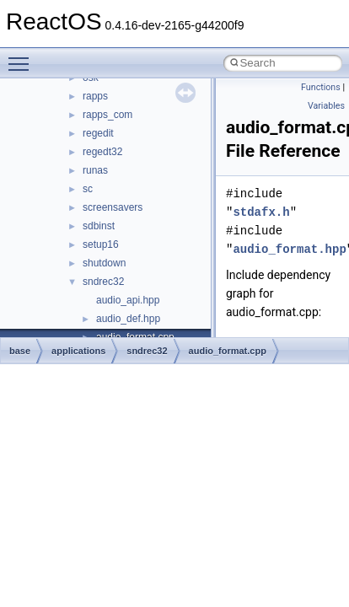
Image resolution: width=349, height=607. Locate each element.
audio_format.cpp (227, 351)
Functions (321, 87)
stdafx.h (261, 212)
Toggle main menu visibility (22, 56)
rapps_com (107, 115)
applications (78, 351)
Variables (326, 105)
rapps (95, 96)
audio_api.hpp (127, 300)
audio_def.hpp (128, 319)
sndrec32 (103, 281)
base (19, 351)
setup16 (101, 244)
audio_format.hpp (289, 249)
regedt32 (102, 152)
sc (88, 189)
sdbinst (99, 226)
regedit (98, 133)
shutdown (104, 263)
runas (95, 170)
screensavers (112, 207)
